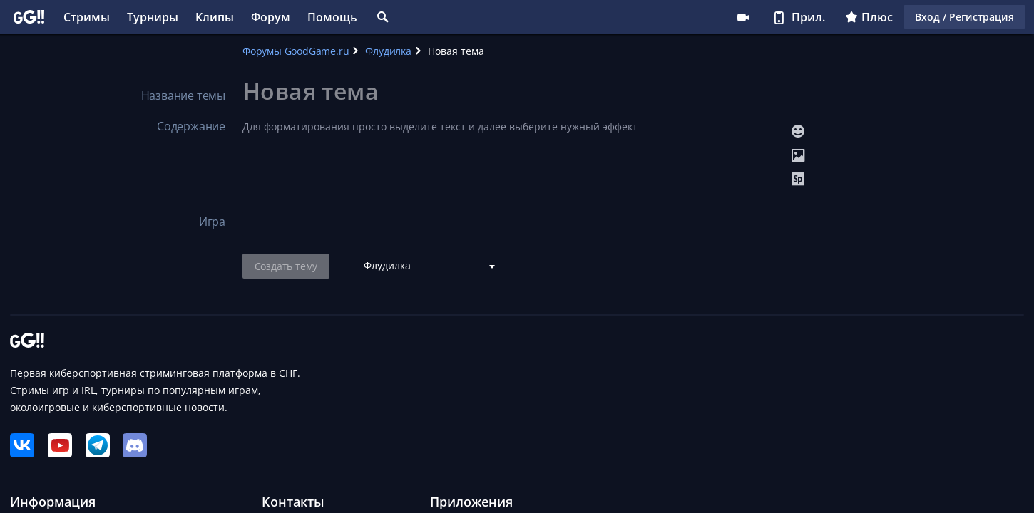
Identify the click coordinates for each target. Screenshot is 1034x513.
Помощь (332, 17)
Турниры (152, 17)
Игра (212, 221)
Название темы (183, 95)
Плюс (869, 17)
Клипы (214, 17)
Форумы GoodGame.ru (295, 51)
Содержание (191, 126)
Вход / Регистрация (964, 17)
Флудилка (388, 51)
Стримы (86, 17)
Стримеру (743, 17)
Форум (270, 17)
